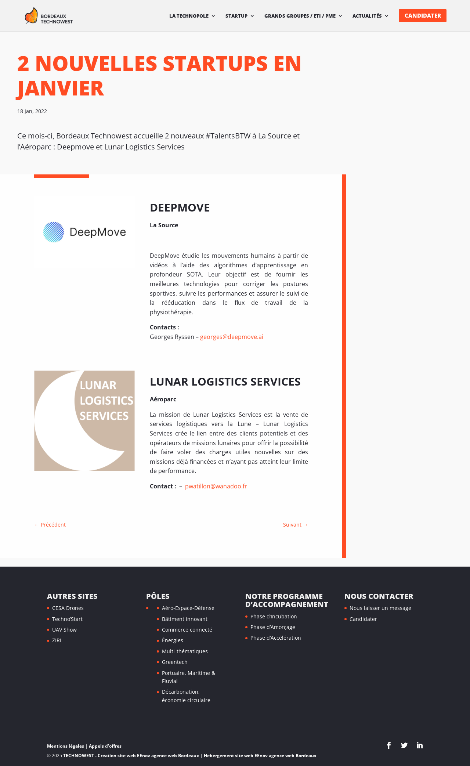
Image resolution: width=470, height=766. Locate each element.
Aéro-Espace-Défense (188, 607)
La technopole (189, 16)
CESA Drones (68, 607)
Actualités (367, 16)
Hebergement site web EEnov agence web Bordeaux (260, 755)
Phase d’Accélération (275, 637)
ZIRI (56, 640)
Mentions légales (65, 746)
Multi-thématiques (185, 651)
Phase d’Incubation (273, 616)
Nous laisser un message (380, 607)
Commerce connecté (187, 629)
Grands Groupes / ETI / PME (300, 16)
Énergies (172, 640)
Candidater (423, 15)
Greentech (175, 661)
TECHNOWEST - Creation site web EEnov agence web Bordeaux (131, 755)
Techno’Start (67, 618)
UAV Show (64, 629)
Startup (236, 16)
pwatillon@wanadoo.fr (215, 486)
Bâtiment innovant (184, 618)
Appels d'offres (105, 746)
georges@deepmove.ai (231, 337)
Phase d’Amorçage (272, 627)
